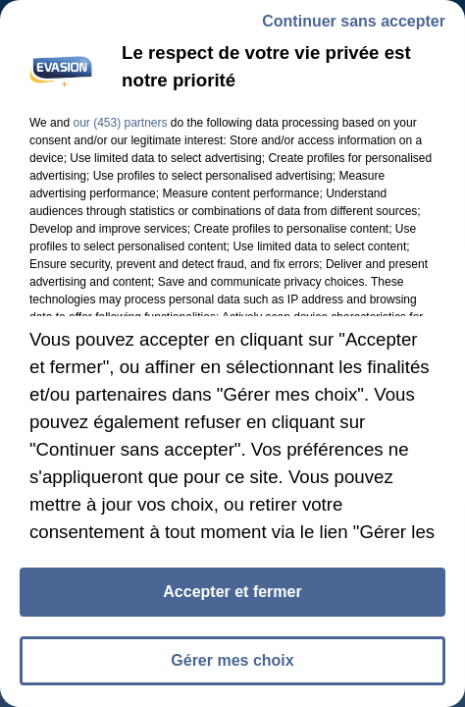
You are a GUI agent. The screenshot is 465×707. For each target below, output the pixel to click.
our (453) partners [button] (120, 123)
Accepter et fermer (232, 591)
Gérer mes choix (232, 660)
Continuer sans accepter (353, 21)
